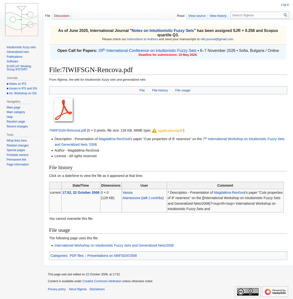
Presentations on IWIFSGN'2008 (112, 256)
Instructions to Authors (142, 39)
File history (160, 90)
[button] (166, 131)
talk (145, 198)
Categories (59, 256)
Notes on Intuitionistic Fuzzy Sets (163, 31)
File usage (182, 90)
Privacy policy (57, 289)
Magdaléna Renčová (114, 139)
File (142, 90)
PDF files (77, 256)
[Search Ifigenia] (259, 15)
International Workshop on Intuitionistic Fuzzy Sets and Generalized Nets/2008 (114, 245)
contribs (157, 198)
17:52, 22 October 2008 (80, 192)
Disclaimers (97, 289)
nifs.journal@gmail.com (217, 39)
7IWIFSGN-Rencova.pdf (67, 130)
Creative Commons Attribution (102, 281)
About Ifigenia (77, 289)
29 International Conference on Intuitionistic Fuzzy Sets (147, 50)
